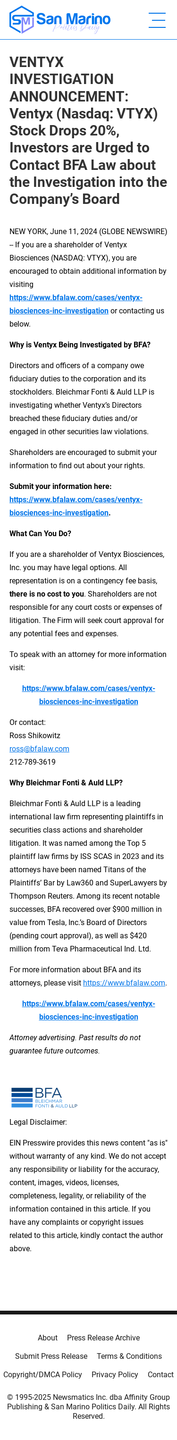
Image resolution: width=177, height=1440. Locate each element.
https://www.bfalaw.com (124, 982)
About (48, 1337)
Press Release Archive (103, 1337)
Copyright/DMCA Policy (42, 1374)
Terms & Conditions (129, 1356)
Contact (161, 1374)
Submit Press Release (51, 1356)
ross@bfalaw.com (39, 748)
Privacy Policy (115, 1374)
